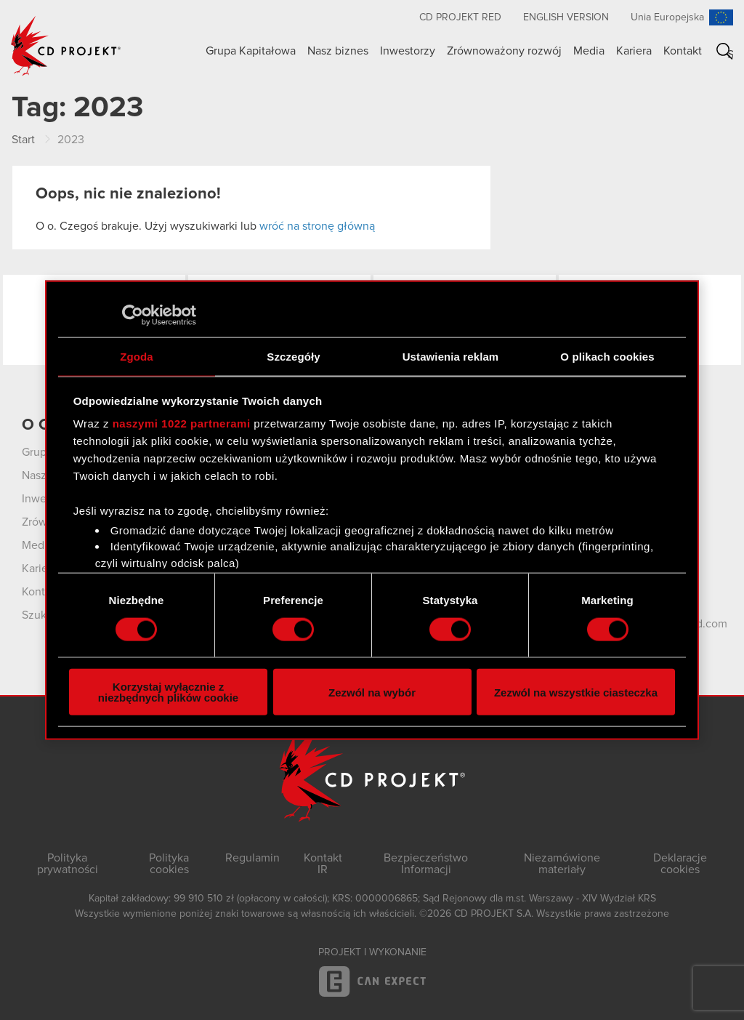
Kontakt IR (323, 863)
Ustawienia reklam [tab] (451, 356)
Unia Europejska (667, 17)
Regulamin (252, 858)
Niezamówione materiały (562, 863)
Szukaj (730, 54)
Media (588, 51)
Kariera (634, 51)
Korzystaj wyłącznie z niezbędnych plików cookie (168, 692)
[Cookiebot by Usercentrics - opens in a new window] (132, 315)
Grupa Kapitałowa (251, 51)
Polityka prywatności (67, 863)
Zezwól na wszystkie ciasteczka (576, 692)
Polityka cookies (169, 863)
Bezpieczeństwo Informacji (426, 863)
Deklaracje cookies (680, 863)
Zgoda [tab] (136, 356)
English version (566, 17)
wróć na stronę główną (317, 226)
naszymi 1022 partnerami (182, 423)
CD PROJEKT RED (460, 17)
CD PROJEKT (66, 46)
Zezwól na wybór (372, 692)
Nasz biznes (337, 51)
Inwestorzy (407, 51)
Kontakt (682, 51)
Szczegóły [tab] (293, 356)
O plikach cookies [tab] (607, 356)
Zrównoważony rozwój (504, 51)
